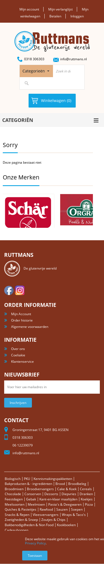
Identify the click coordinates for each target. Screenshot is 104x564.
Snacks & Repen (17, 514)
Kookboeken (66, 525)
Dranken (86, 494)
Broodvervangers (40, 489)
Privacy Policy (35, 543)
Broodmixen (14, 489)
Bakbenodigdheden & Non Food (29, 525)
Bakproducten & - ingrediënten (28, 483)
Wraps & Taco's (74, 514)
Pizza (89, 504)
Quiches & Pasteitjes (20, 509)
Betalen (55, 16)
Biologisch (13, 478)
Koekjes (87, 499)
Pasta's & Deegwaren (65, 504)
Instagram (19, 290)
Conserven (32, 494)
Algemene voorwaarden (29, 326)
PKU (27, 478)
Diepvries (69, 494)
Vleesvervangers (46, 514)
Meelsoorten (14, 504)
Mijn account (29, 9)
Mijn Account (21, 314)
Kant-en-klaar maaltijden (58, 499)
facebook (9, 290)
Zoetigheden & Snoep (21, 519)
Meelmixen (36, 504)
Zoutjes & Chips (53, 519)
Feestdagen (14, 499)
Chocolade (13, 494)
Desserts (51, 494)
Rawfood (46, 509)
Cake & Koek (67, 489)
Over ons (18, 348)
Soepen (77, 509)
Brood (60, 483)
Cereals (86, 489)
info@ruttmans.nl (73, 59)
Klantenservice (22, 361)
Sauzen (62, 509)
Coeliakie (18, 355)
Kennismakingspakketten (53, 478)
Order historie (22, 320)
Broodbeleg (77, 483)
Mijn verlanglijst (60, 9)
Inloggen (77, 16)
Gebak (31, 499)
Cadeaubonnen (16, 530)
